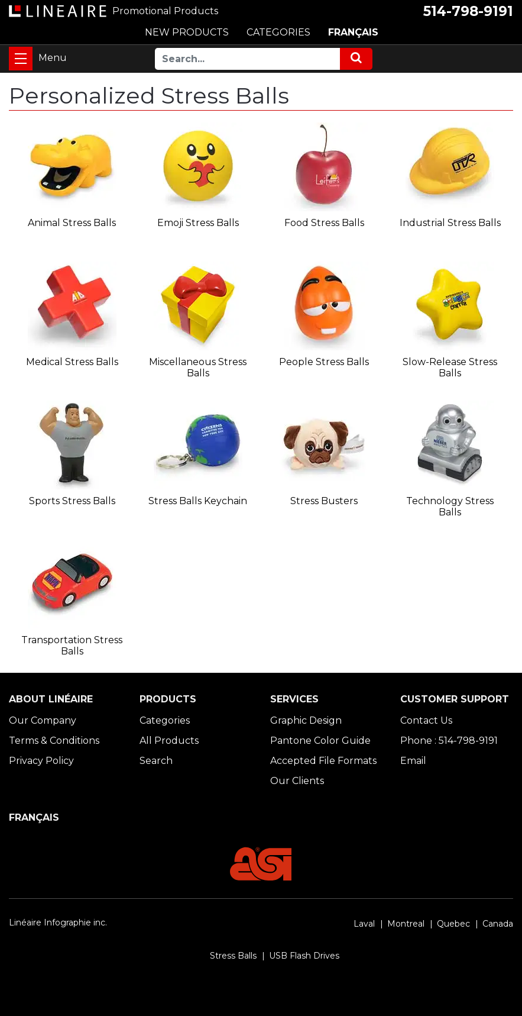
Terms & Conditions (54, 740)
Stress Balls (233, 955)
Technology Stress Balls (450, 506)
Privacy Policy (41, 760)
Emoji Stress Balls (198, 222)
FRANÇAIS (353, 32)
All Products (169, 740)
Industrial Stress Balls (450, 222)
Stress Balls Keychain (197, 501)
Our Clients (297, 780)
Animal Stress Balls (72, 222)
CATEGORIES (278, 32)
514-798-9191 (468, 11)
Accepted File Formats (323, 760)
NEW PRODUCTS (187, 32)
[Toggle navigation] (21, 58)
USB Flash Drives (304, 955)
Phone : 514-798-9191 (449, 740)
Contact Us (426, 720)
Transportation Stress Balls (71, 645)
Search (156, 760)
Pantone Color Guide (320, 740)
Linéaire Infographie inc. (58, 922)
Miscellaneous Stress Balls (198, 367)
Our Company (42, 720)
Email (413, 760)
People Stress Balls (324, 361)
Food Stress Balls (324, 222)
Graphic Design (306, 720)
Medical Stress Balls (72, 361)
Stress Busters (324, 501)
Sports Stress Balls (72, 501)
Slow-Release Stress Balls (450, 367)
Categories (165, 720)
